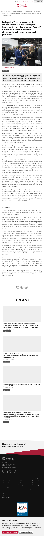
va (32, 1)
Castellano (18, 1)
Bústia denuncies (5, 489)
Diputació (6, 361)
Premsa (17, 491)
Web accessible (39, 1)
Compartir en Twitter (22, 287)
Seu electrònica (19, 481)
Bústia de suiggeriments (7, 487)
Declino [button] (15, 532)
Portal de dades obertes (21, 487)
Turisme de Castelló (34, 479)
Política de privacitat (6, 481)
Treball (17, 493)
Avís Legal (4, 479)
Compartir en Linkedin (26, 287)
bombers (6, 422)
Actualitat (7, 11)
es (30, 1)
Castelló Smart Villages (35, 485)
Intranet (17, 479)
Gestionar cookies (6, 497)
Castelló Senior (33, 483)
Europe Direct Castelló (21, 489)
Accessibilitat (5, 485)
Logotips (4, 493)
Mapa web (4, 495)
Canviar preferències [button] (25, 532)
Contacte (4, 491)
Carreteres (7, 331)
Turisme (5, 70)
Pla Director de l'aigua (34, 487)
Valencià (25, 1)
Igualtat (31, 489)
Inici (2, 11)
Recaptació (18, 483)
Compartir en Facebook (18, 287)
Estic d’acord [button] (7, 532)
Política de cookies (6, 483)
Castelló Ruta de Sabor (35, 481)
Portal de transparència (21, 485)
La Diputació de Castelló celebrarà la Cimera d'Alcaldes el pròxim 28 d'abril (21, 385)
